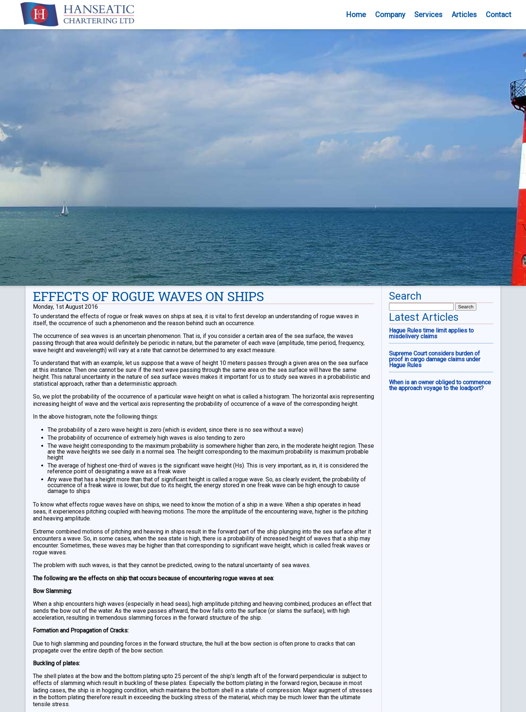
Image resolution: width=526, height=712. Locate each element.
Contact (498, 14)
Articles (464, 14)
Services (428, 14)
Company (390, 14)
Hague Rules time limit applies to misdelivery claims (431, 403)
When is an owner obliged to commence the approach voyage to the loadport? (440, 455)
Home (356, 14)
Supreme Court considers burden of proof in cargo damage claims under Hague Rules (434, 429)
